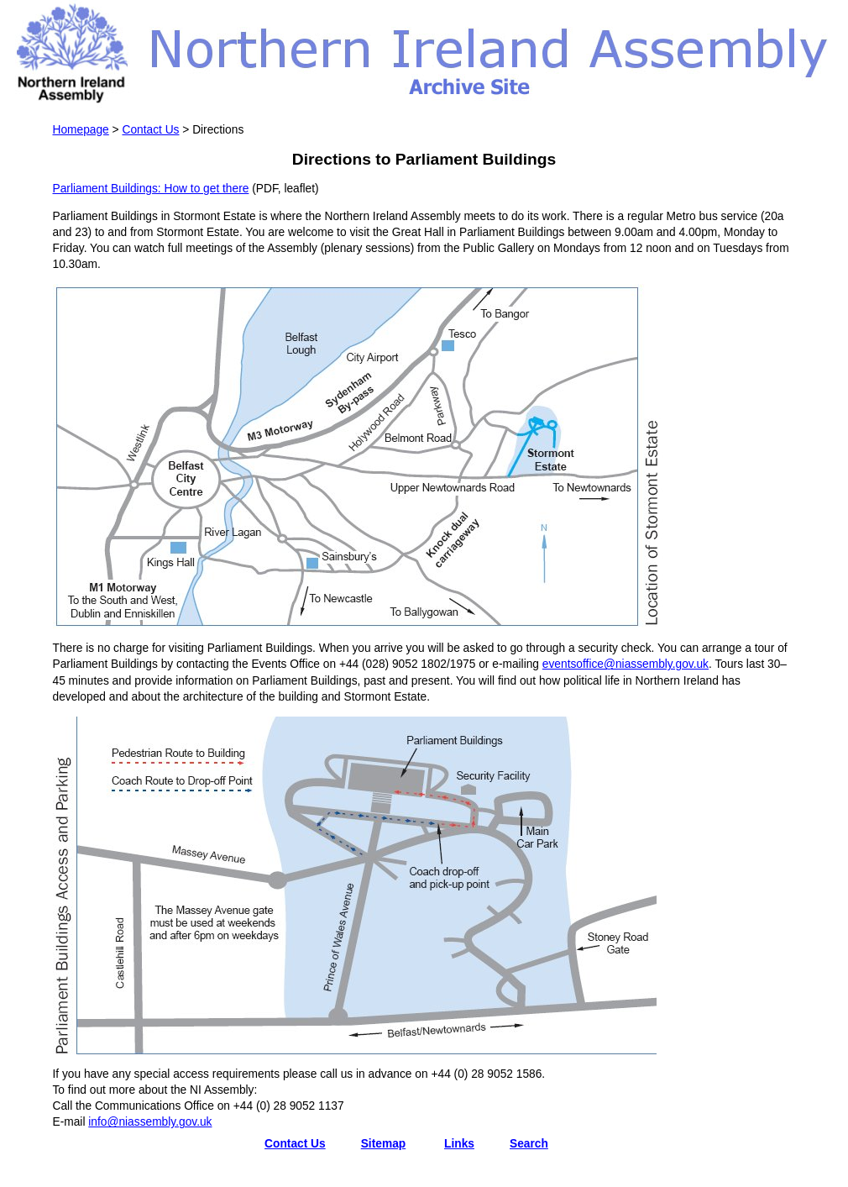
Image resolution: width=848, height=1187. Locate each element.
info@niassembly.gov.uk (150, 1122)
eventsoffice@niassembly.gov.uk (625, 664)
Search (529, 1143)
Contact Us (150, 129)
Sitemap (383, 1143)
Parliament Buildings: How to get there (151, 188)
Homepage (81, 129)
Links (459, 1143)
